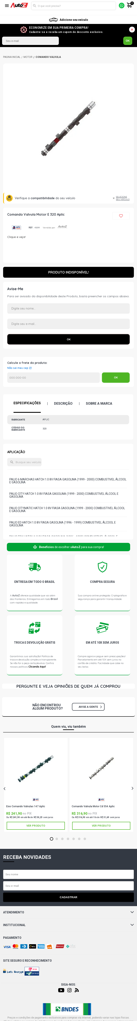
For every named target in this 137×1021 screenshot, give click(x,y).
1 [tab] (51, 839)
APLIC (16, 227)
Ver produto (35, 825)
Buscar (34, 6)
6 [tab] (79, 839)
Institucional (68, 925)
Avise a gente (90, 706)
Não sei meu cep (17, 368)
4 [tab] (68, 839)
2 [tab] (56, 839)
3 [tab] (62, 839)
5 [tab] (73, 839)
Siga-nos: (68, 984)
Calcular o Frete (53, 377)
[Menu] (7, 6)
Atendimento (68, 912)
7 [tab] (84, 839)
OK (128, 40)
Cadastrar (68, 897)
